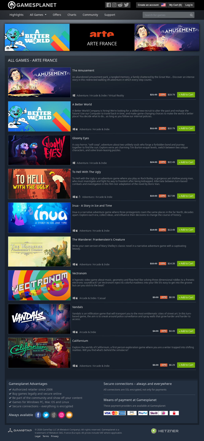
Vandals (77, 307)
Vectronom (79, 273)
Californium (80, 341)
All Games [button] (37, 15)
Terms (46, 436)
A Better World (82, 104)
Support (109, 15)
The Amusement (83, 70)
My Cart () (175, 5)
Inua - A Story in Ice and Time (92, 205)
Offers (57, 15)
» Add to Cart (186, 94)
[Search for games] (165, 15)
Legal (37, 436)
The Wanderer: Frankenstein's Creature (98, 239)
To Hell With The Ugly (86, 172)
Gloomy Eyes (80, 138)
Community (90, 15)
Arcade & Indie (98, 95)
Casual (102, 298)
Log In (189, 5)
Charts (72, 15)
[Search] (191, 15)
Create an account (148, 5)
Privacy (55, 436)
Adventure (82, 95)
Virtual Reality (116, 95)
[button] (163, 4)
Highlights (17, 15)
